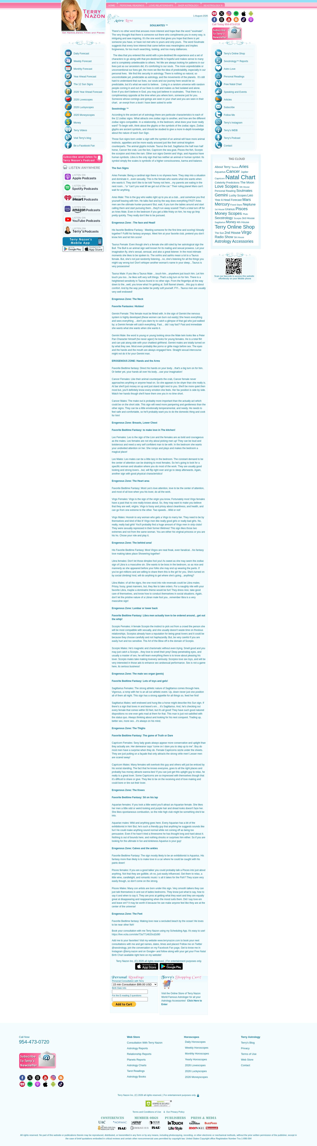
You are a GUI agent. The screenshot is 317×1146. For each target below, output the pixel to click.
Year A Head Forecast (228, 199)
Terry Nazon (83, 17)
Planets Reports (136, 1059)
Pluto (245, 214)
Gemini (222, 195)
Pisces (242, 209)
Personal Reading (225, 190)
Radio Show (224, 237)
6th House (245, 187)
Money (231, 222)
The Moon (247, 182)
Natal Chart (240, 177)
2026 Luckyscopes (196, 1071)
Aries (243, 166)
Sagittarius (220, 222)
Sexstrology (224, 218)
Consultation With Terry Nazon (144, 1042)
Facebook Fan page (169, 947)
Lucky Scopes (238, 195)
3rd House (248, 218)
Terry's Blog (248, 1042)
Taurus (234, 167)
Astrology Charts (136, 1065)
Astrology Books (136, 1076)
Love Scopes (227, 186)
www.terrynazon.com (168, 940)
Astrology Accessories (234, 241)
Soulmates (244, 191)
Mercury (222, 204)
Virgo (246, 232)
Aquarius (220, 171)
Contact (245, 1065)
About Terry (223, 167)
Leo (250, 195)
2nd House (233, 232)
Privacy (245, 1048)
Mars (246, 199)
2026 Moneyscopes (196, 1077)
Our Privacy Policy (175, 1112)
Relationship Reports (139, 1053)
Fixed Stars (236, 204)
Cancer (233, 171)
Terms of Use (249, 1053)
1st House (220, 209)
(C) (135, 1095)
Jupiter (244, 172)
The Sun (219, 233)
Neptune (249, 204)
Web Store (247, 1059)
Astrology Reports (137, 1048)
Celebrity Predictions (227, 182)
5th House (239, 237)
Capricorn (220, 178)
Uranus (230, 209)
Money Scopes (229, 213)
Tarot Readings (136, 1070)
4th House (243, 222)
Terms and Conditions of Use (147, 1112)
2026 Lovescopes (195, 1065)
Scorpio (238, 218)
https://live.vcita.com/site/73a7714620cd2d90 (136, 934)
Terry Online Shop (235, 227)
